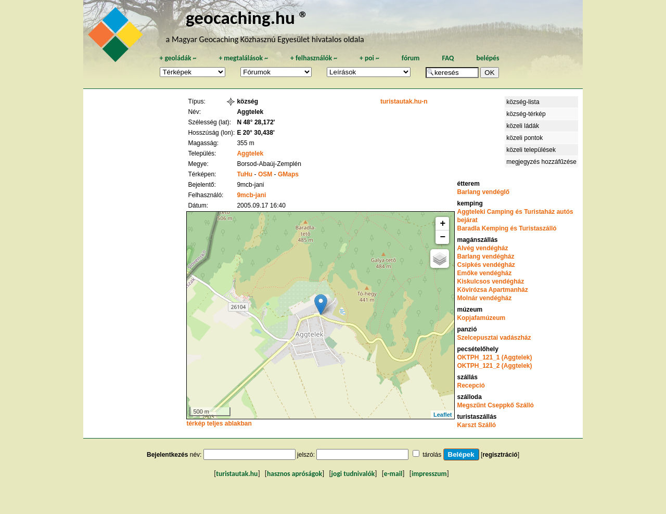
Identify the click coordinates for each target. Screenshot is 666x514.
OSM (265, 174)
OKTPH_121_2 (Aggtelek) (494, 365)
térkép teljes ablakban (218, 423)
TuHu (244, 174)
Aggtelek (250, 153)
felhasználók (314, 58)
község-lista (522, 102)
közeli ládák (522, 126)
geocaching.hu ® (247, 17)
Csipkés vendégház (486, 264)
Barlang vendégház (485, 256)
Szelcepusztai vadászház (494, 337)
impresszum (429, 473)
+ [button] (443, 223)
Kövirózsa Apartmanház (492, 289)
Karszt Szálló (476, 425)
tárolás (431, 454)
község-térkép (525, 114)
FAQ (448, 58)
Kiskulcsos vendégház (490, 281)
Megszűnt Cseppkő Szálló (495, 405)
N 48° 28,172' (256, 122)
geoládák (177, 58)
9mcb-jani (251, 195)
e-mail (393, 473)
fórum (411, 58)
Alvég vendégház (482, 248)
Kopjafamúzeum (481, 318)
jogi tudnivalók (353, 473)
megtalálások (243, 58)
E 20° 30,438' (255, 132)
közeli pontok (524, 138)
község (247, 101)
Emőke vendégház (484, 273)
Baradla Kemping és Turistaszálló (506, 228)
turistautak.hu (237, 473)
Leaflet (442, 415)
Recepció (470, 385)
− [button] (443, 237)
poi (369, 58)
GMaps (288, 174)
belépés (487, 58)
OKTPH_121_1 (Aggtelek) (494, 357)
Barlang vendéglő (483, 192)
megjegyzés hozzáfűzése (541, 161)
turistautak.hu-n (404, 101)
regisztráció (499, 454)
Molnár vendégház (484, 298)
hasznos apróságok (294, 473)
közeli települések (531, 149)
